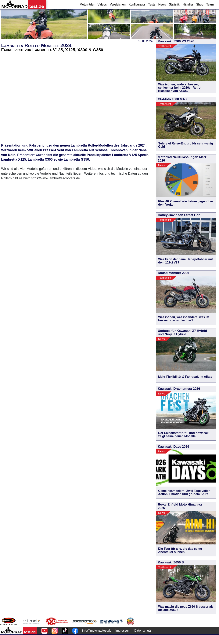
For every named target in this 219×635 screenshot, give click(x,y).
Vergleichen (118, 4)
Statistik (174, 4)
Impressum (122, 630)
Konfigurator (137, 4)
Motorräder (87, 4)
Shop (199, 4)
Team (210, 4)
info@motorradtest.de (96, 630)
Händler (187, 4)
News (162, 4)
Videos (102, 4)
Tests (151, 4)
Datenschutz (142, 630)
